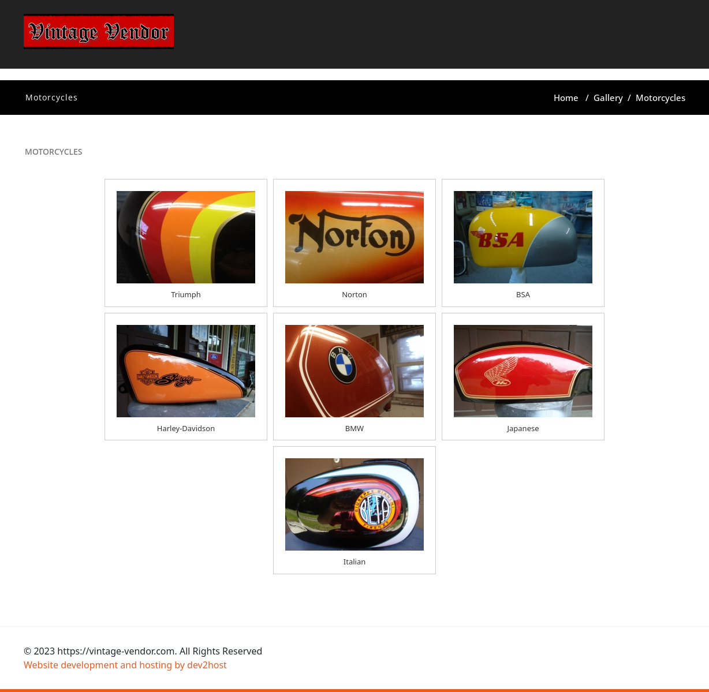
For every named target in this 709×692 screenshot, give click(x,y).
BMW (354, 428)
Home (566, 97)
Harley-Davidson (186, 428)
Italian (354, 561)
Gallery (608, 97)
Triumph (186, 294)
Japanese (523, 428)
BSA (523, 294)
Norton (354, 294)
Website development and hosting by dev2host (125, 665)
